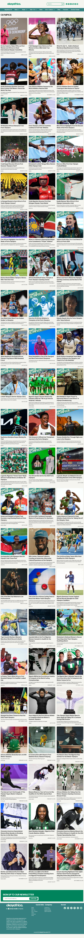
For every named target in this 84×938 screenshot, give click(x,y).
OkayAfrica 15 (8, 9)
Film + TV (32, 9)
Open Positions (47, 915)
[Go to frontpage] (14, 4)
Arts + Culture (49, 9)
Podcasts (65, 9)
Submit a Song (47, 914)
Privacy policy (47, 912)
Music (23, 9)
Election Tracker (75, 9)
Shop (59, 9)
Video (40, 9)
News (16, 9)
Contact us (46, 911)
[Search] (63, 4)
